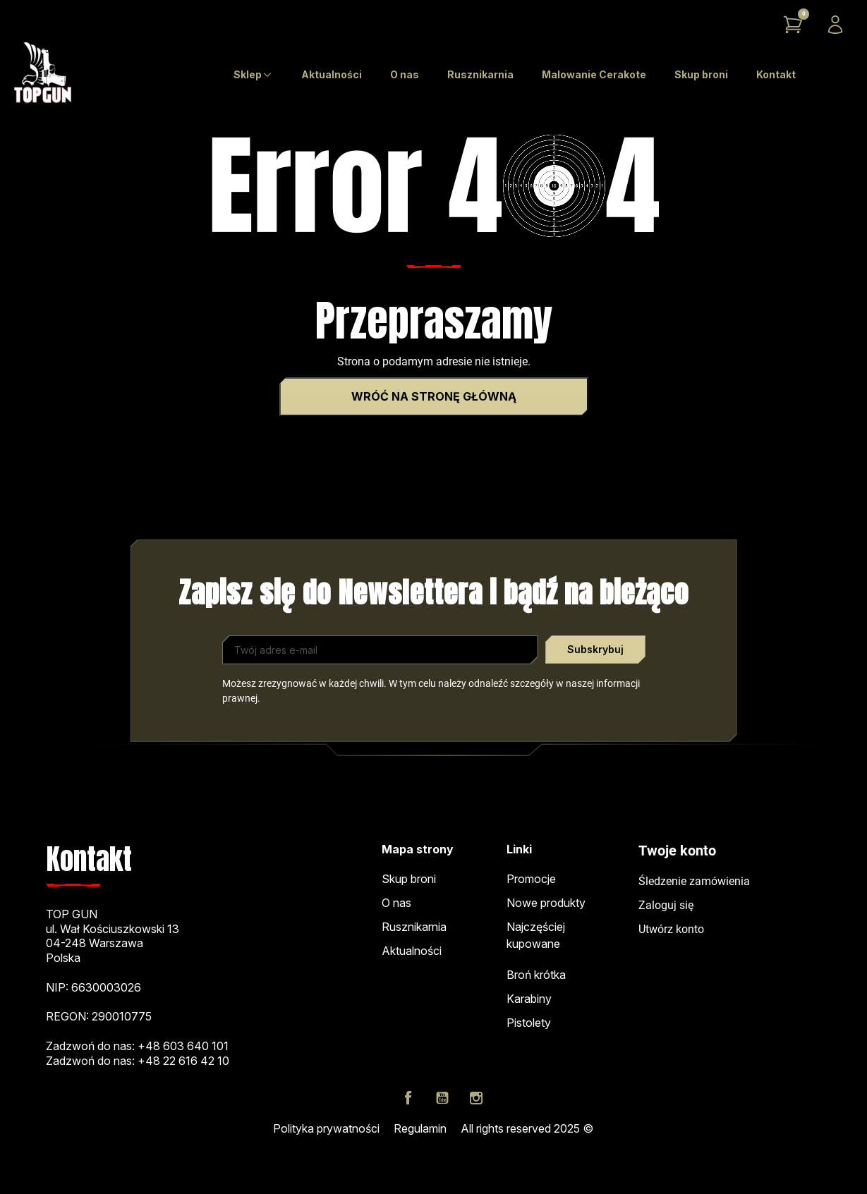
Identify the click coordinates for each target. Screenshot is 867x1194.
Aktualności (412, 951)
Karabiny (529, 999)
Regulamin (420, 1128)
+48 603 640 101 (183, 1046)
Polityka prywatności (326, 1128)
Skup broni (409, 879)
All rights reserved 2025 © (527, 1128)
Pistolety (529, 1023)
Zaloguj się (665, 905)
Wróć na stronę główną (433, 396)
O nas (396, 903)
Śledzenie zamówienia (694, 881)
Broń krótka (536, 975)
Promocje (531, 879)
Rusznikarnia (414, 927)
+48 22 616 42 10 (183, 1061)
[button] (793, 24)
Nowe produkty (546, 903)
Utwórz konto (671, 929)
